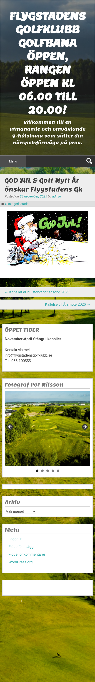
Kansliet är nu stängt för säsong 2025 (37, 292)
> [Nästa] (84, 427)
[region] (47, 428)
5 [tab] (58, 471)
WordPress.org (20, 562)
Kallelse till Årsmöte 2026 (67, 304)
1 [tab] (37, 471)
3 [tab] (47, 471)
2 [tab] (42, 471)
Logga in (15, 539)
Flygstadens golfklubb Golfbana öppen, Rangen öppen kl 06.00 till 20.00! (47, 63)
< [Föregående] (10, 427)
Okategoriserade (17, 204)
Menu (13, 161)
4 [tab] (53, 471)
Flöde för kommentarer (26, 554)
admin (56, 196)
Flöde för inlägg (20, 547)
